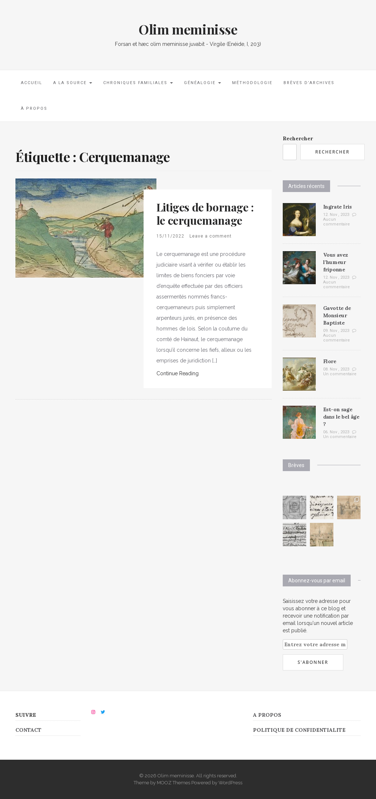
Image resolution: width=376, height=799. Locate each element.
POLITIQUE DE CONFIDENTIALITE (299, 730)
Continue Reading (177, 373)
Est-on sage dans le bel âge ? (341, 416)
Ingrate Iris (337, 206)
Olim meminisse (187, 29)
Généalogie (202, 82)
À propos (34, 108)
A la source (72, 82)
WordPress (230, 782)
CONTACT (28, 730)
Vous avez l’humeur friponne (335, 262)
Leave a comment (210, 236)
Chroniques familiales (138, 82)
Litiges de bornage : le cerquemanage (205, 214)
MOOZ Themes (173, 782)
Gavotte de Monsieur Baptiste (337, 315)
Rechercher (298, 138)
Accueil (31, 82)
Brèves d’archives (309, 82)
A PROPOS (267, 715)
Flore (329, 361)
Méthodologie (252, 82)
